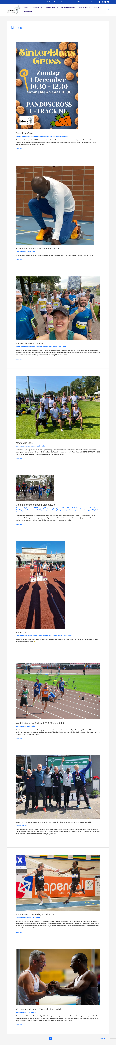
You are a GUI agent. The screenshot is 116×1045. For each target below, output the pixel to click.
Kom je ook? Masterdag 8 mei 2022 (36, 913)
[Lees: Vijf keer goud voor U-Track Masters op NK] (58, 976)
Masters (52, 136)
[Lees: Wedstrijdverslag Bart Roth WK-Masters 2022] (58, 690)
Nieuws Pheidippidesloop (45, 509)
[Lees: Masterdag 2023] (58, 407)
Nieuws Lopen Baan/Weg (47, 635)
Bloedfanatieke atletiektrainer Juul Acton (38, 248)
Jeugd (34, 136)
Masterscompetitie (49, 346)
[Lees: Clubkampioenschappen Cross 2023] (35, 488)
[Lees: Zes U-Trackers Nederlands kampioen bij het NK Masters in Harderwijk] (58, 786)
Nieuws (24, 251)
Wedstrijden (59, 136)
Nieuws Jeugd (90, 507)
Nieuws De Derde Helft (78, 507)
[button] (108, 10)
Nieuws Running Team (61, 509)
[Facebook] (99, 2)
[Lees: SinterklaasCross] (47, 85)
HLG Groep (28, 136)
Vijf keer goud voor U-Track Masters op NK (40, 1008)
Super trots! (22, 632)
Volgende (103, 1038)
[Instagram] (102, 2)
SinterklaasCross (25, 133)
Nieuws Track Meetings (91, 509)
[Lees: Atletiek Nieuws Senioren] (58, 308)
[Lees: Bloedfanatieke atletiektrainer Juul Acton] (55, 205)
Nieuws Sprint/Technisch (76, 509)
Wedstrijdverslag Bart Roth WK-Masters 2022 (42, 722)
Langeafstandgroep (43, 136)
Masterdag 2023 (25, 442)
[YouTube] (105, 2)
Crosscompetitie (21, 507)
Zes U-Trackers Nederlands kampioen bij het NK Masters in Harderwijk (56, 822)
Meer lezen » (20, 148)
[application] (42, 10)
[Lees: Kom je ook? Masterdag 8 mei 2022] (58, 882)
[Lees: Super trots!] (40, 584)
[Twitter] (108, 2)
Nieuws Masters (32, 446)
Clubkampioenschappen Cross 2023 (36, 504)
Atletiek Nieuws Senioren (30, 343)
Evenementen (20, 136)
